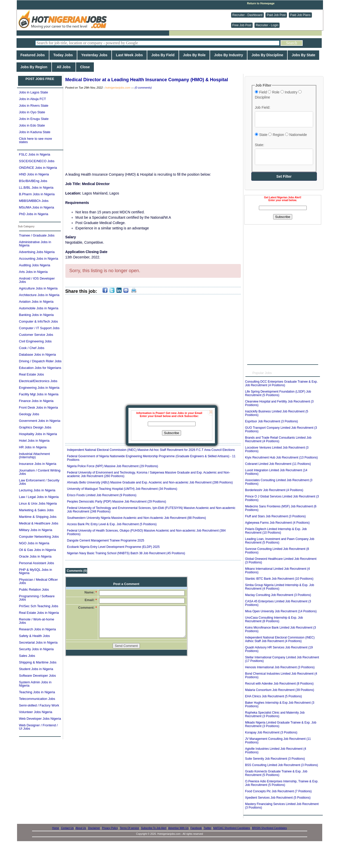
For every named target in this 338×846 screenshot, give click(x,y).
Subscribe (171, 433)
